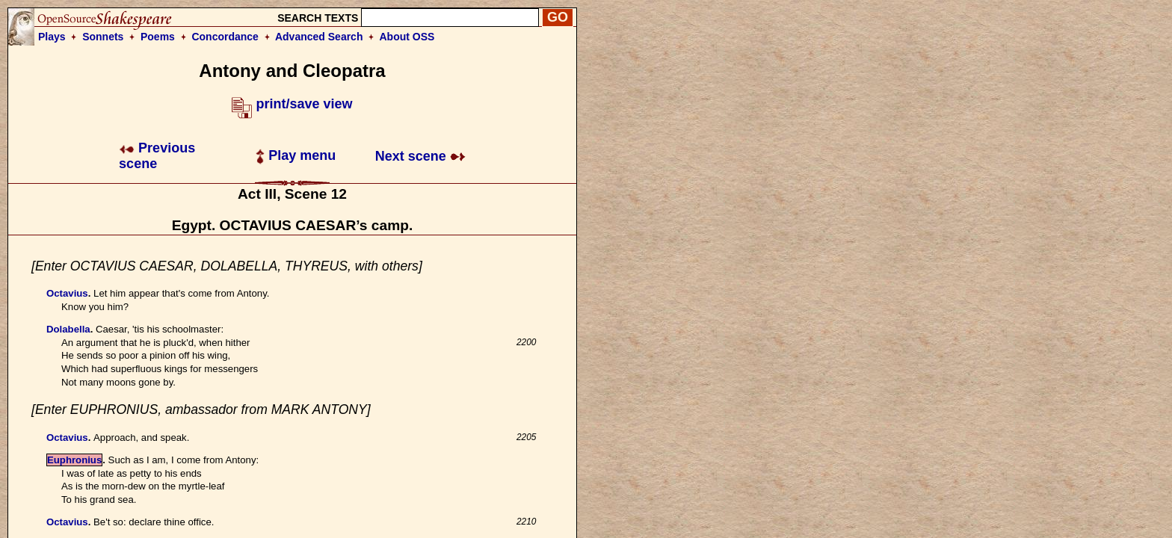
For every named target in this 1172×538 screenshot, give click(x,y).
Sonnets (102, 37)
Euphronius (74, 460)
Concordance (224, 37)
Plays (52, 37)
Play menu (296, 155)
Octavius (67, 293)
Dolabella (68, 329)
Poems (158, 37)
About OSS (407, 37)
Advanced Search (319, 37)
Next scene (420, 156)
